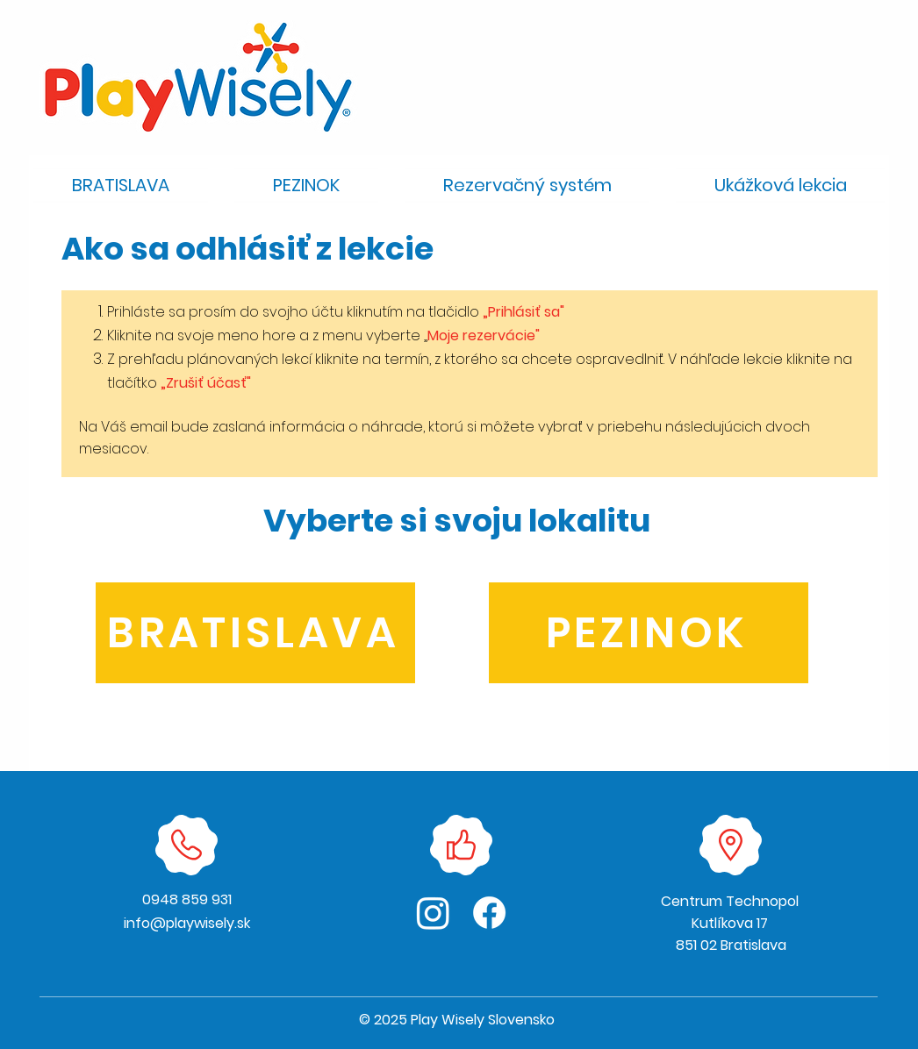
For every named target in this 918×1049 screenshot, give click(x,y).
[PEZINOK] (648, 632)
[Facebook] (489, 912)
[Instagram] (433, 912)
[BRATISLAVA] (255, 632)
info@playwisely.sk (187, 923)
